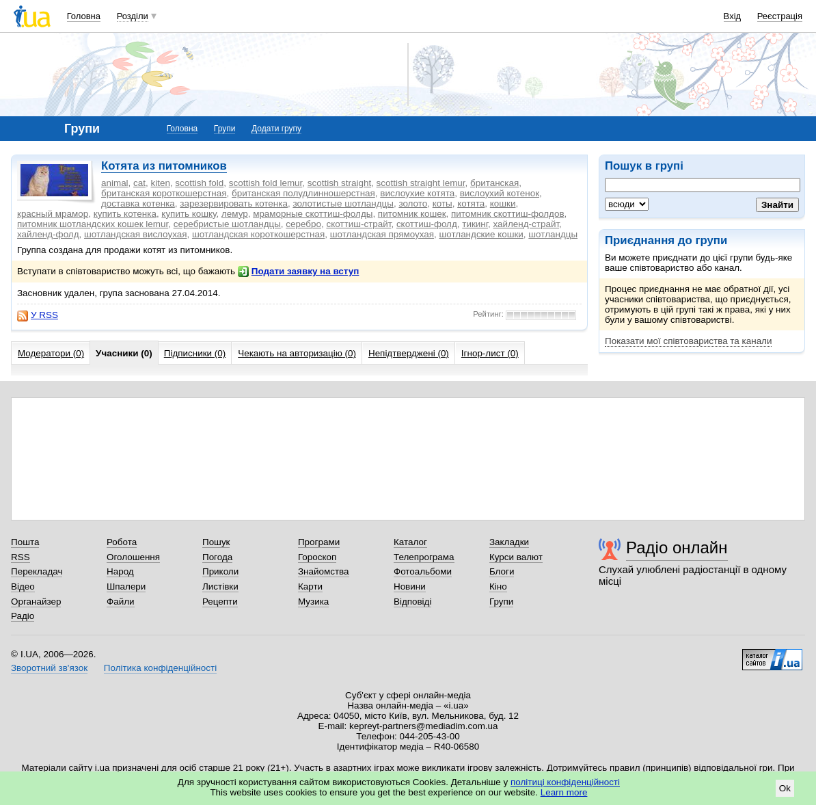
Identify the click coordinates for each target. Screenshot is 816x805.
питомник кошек (412, 214)
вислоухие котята (417, 193)
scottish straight (339, 183)
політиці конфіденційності (565, 782)
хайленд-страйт (526, 224)
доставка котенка (138, 203)
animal (114, 183)
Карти (310, 586)
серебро (303, 224)
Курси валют (516, 557)
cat (139, 183)
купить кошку (188, 214)
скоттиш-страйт (358, 224)
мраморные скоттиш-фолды (312, 214)
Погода (217, 557)
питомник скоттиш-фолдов (508, 214)
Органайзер (36, 601)
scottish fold (199, 183)
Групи (225, 128)
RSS (20, 557)
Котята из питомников (164, 165)
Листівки (220, 586)
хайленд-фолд (48, 234)
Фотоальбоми (423, 571)
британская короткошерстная (164, 193)
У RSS (37, 315)
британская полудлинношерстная (303, 193)
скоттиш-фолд (426, 224)
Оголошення (133, 557)
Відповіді (413, 601)
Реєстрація (779, 16)
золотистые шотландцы (343, 203)
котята (471, 203)
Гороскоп (317, 557)
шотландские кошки (481, 234)
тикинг (475, 224)
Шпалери (126, 586)
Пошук (216, 542)
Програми (319, 542)
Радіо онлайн (677, 547)
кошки (503, 203)
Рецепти (220, 601)
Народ (120, 571)
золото (412, 203)
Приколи (220, 571)
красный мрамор (52, 214)
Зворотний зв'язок (49, 668)
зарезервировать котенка (234, 203)
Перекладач (36, 571)
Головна (83, 16)
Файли (121, 601)
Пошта (25, 542)
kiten (159, 183)
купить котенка (125, 214)
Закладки (509, 542)
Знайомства (323, 571)
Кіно (498, 586)
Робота (122, 542)
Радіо (22, 616)
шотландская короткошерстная (258, 234)
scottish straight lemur (421, 183)
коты (442, 203)
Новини (410, 586)
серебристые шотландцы (227, 224)
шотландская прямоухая (382, 234)
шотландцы (552, 234)
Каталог (410, 542)
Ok (785, 788)
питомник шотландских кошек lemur (92, 224)
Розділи (132, 16)
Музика (313, 601)
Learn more (564, 792)
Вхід (733, 16)
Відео (23, 586)
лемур (234, 214)
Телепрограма (424, 557)
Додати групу (276, 128)
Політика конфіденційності (160, 668)
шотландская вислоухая (135, 234)
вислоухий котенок (499, 193)
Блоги (502, 571)
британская (494, 183)
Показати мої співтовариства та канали (688, 341)
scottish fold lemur (266, 183)
